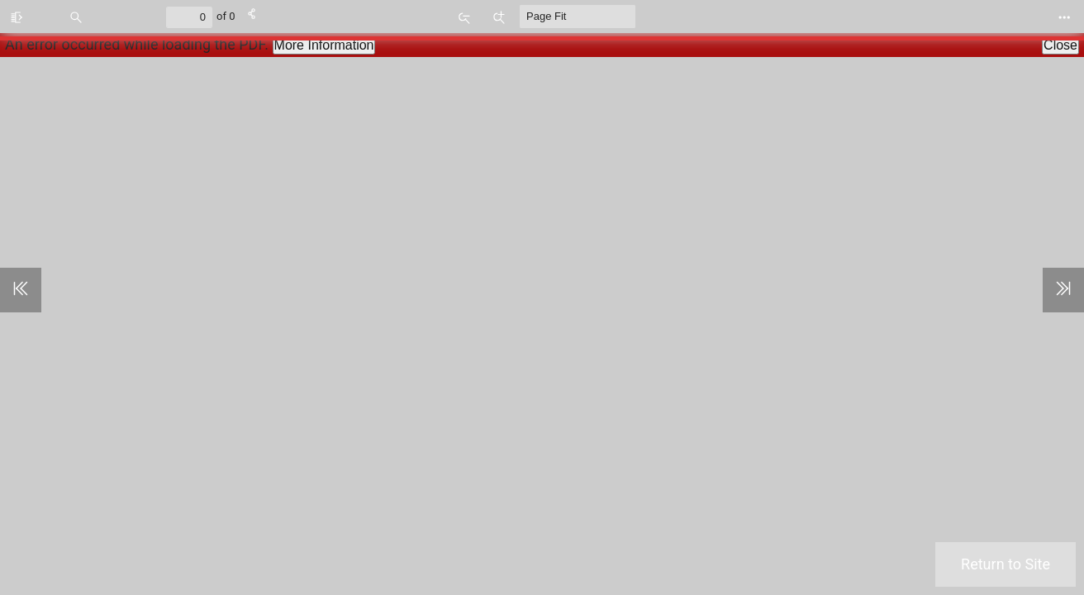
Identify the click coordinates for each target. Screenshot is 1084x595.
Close (1060, 45)
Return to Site (1005, 564)
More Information (324, 45)
